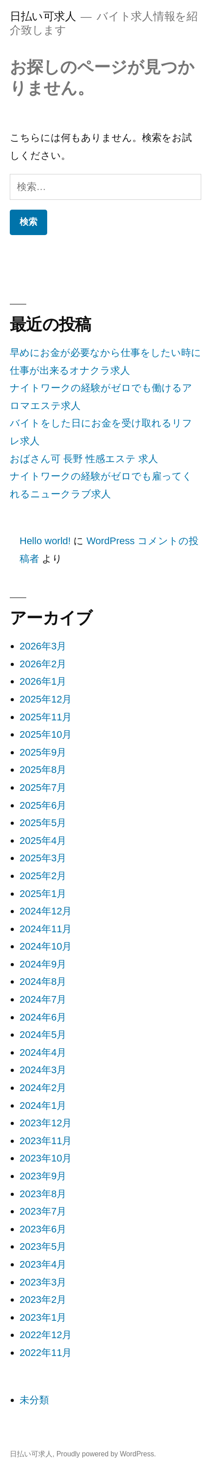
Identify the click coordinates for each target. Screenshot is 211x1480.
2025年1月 (43, 893)
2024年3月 (43, 1069)
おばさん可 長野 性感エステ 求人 (84, 458)
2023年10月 (46, 1158)
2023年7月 (43, 1211)
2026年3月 (43, 646)
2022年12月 (46, 1334)
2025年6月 (43, 805)
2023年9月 (43, 1176)
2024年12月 (46, 911)
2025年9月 (43, 752)
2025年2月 (43, 875)
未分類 (34, 1400)
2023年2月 (43, 1299)
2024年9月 (43, 964)
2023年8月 (43, 1193)
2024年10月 (46, 946)
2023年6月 (43, 1229)
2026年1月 (43, 681)
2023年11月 (46, 1140)
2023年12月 (46, 1123)
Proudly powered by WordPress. (106, 1454)
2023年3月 (43, 1282)
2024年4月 (43, 1052)
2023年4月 (43, 1264)
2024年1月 (43, 1105)
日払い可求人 (43, 16)
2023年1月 (43, 1317)
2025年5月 (43, 822)
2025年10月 (46, 734)
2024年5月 (43, 1034)
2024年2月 (43, 1087)
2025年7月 (43, 787)
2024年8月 (43, 981)
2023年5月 (43, 1246)
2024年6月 (43, 1017)
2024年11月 (46, 928)
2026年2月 (43, 664)
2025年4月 (43, 840)
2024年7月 (43, 999)
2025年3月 (43, 858)
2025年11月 (46, 717)
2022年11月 (46, 1352)
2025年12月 (46, 699)
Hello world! (45, 540)
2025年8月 (43, 769)
